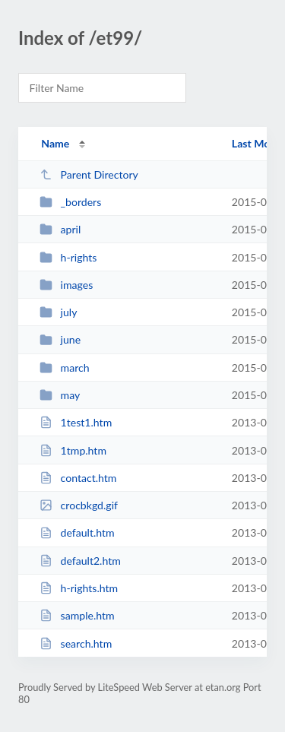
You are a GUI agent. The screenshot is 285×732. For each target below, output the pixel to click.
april (60, 229)
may (60, 394)
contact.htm (78, 477)
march (64, 367)
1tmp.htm (73, 450)
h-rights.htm (79, 587)
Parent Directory (89, 174)
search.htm (76, 643)
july (58, 312)
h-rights (68, 257)
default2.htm (80, 560)
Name (55, 143)
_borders (70, 201)
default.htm (77, 532)
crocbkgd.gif (79, 505)
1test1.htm (76, 422)
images (66, 284)
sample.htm (77, 615)
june (60, 339)
